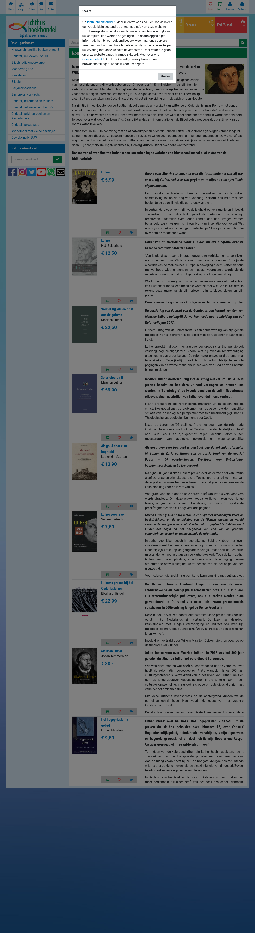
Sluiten (165, 76)
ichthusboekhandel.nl (101, 22)
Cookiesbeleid (92, 59)
